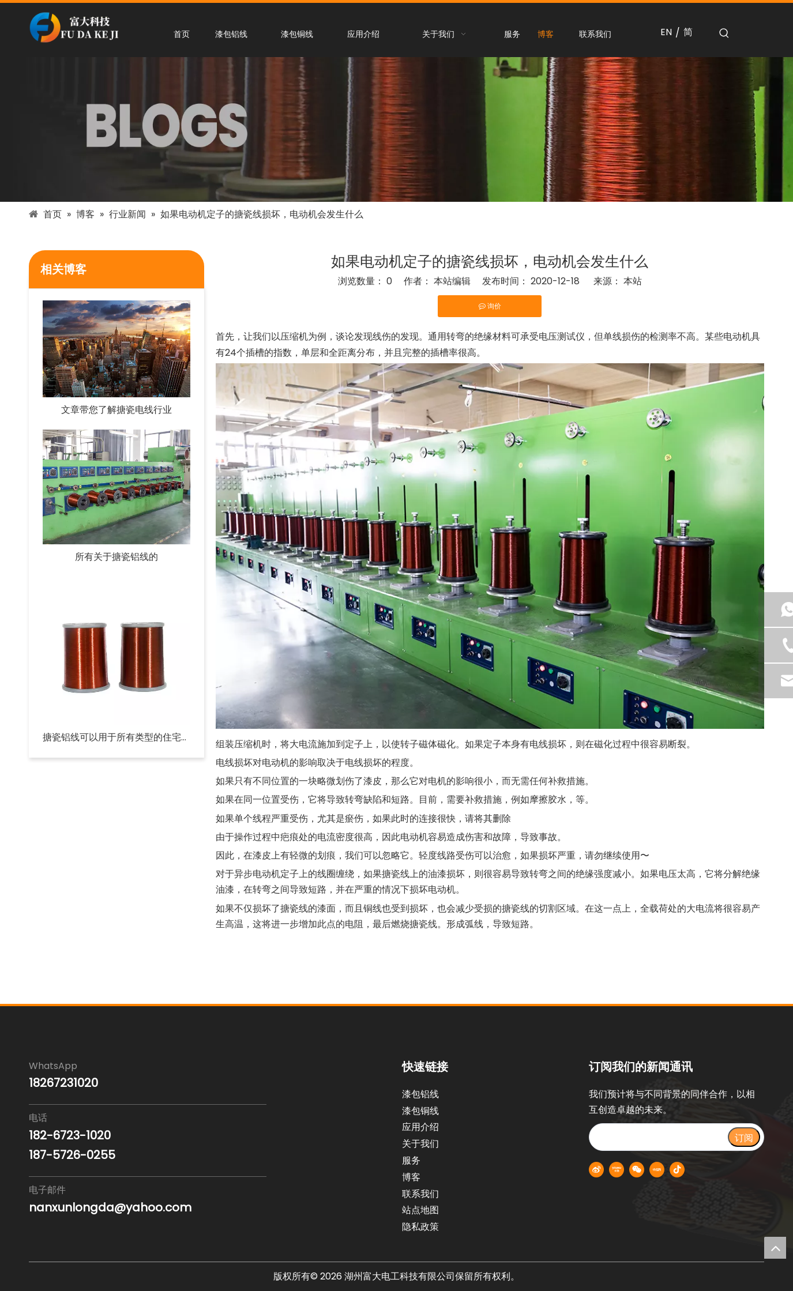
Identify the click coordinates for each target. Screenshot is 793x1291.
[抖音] (677, 1169)
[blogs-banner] (396, 129)
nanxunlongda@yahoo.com (110, 1207)
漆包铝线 (420, 1094)
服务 (411, 1160)
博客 (411, 1177)
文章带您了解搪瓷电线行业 (116, 409)
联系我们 (420, 1193)
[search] (658, 1137)
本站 (632, 281)
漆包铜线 (420, 1110)
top (775, 1248)
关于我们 (420, 1143)
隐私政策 (420, 1226)
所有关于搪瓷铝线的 (116, 556)
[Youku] (616, 1169)
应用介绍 (420, 1127)
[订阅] (744, 1137)
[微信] (636, 1169)
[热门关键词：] (724, 33)
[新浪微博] (596, 1169)
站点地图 (420, 1210)
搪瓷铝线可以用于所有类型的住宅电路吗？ (116, 737)
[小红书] (656, 1169)
